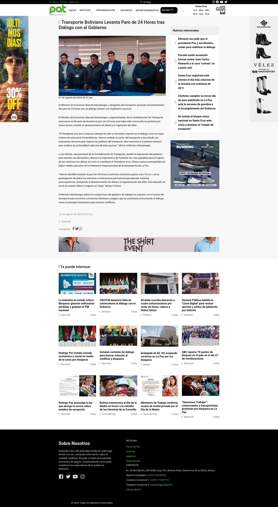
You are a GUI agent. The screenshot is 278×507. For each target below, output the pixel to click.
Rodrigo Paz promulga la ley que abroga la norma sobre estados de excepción (75, 406)
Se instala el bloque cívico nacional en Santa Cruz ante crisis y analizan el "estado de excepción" (195, 123)
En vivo (167, 10)
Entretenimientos (147, 10)
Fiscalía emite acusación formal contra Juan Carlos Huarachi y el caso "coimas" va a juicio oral (196, 61)
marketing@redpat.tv (161, 484)
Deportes (126, 10)
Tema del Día (109, 414)
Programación (105, 10)
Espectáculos (133, 461)
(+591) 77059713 (159, 480)
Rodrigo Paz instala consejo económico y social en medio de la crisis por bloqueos (76, 356)
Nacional (66, 221)
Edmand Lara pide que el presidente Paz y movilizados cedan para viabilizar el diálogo (196, 43)
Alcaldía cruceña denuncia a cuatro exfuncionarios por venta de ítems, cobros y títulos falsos (158, 305)
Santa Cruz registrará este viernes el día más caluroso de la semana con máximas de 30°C (196, 82)
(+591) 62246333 (157, 475)
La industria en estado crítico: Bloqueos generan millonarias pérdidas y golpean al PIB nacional (76, 305)
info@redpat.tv (134, 489)
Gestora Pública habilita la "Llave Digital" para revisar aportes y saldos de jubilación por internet (200, 305)
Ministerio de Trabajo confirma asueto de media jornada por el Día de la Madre (159, 406)
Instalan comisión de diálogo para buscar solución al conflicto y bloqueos (117, 355)
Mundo (146, 364)
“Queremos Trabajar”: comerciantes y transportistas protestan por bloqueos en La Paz (200, 407)
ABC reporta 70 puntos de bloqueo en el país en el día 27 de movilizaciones (200, 355)
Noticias (85, 10)
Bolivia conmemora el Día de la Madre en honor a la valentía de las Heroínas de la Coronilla (118, 406)
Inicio (72, 10)
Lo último (53, 2)
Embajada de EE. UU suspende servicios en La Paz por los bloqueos (159, 356)
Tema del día (133, 446)
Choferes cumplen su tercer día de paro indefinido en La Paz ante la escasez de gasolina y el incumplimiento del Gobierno (197, 102)
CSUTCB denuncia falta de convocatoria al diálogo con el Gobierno (117, 303)
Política (147, 315)
